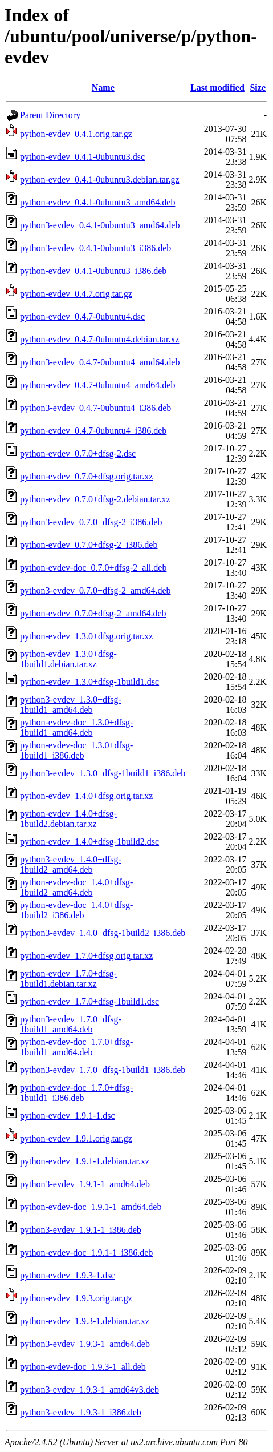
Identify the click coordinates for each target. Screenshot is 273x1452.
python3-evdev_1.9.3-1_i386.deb (80, 1412)
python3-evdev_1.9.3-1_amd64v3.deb (89, 1389)
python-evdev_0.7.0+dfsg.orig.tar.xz (86, 476)
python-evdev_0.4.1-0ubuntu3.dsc (82, 157)
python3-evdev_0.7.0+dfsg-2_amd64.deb (95, 590)
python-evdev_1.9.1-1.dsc (67, 1115)
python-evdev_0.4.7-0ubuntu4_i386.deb (93, 430)
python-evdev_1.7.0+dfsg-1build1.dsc (89, 1001)
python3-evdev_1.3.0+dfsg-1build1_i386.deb (102, 773)
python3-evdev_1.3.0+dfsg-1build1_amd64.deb (70, 705)
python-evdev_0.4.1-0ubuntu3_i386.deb (93, 271)
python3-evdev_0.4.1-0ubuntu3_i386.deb (95, 248)
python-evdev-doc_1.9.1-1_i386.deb (86, 1252)
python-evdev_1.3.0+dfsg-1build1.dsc (89, 682)
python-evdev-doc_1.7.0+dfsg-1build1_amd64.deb (76, 1047)
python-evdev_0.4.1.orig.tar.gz (76, 134)
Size (258, 87)
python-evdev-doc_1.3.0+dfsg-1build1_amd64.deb (76, 727)
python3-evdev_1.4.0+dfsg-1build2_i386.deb (102, 933)
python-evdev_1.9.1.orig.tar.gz (76, 1138)
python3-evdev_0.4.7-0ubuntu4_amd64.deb (100, 362)
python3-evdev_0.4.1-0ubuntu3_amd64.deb (100, 225)
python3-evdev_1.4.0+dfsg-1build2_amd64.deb (70, 864)
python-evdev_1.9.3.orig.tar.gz (76, 1298)
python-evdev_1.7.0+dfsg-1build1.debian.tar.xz (68, 979)
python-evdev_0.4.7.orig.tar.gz (76, 294)
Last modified (217, 87)
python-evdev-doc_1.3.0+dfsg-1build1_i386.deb (76, 750)
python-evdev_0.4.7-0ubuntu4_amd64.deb (97, 385)
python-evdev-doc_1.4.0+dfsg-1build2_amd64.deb (76, 887)
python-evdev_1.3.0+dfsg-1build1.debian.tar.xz (68, 659)
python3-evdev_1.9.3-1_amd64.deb (85, 1344)
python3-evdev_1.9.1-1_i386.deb (80, 1230)
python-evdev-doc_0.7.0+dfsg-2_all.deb (93, 567)
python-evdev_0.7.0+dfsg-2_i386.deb (88, 545)
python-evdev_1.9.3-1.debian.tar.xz (84, 1321)
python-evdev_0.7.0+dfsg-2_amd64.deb (93, 613)
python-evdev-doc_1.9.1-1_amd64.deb (90, 1207)
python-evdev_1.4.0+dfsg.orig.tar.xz (86, 796)
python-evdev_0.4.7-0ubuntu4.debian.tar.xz (100, 339)
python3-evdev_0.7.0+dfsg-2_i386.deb (91, 522)
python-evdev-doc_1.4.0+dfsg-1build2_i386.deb (76, 910)
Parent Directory (50, 115)
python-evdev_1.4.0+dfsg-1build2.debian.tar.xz (68, 819)
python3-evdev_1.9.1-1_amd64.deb (85, 1184)
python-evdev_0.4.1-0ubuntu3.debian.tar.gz (100, 179)
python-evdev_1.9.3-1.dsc (67, 1275)
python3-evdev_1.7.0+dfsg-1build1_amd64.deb (70, 1024)
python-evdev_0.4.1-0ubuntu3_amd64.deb (97, 202)
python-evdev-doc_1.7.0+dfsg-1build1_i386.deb (76, 1093)
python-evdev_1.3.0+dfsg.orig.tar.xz (86, 636)
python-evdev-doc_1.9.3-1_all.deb (83, 1367)
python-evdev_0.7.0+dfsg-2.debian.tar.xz (95, 499)
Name (103, 87)
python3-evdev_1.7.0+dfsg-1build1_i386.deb (102, 1070)
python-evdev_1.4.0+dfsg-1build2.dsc (89, 841)
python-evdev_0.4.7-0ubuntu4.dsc (82, 316)
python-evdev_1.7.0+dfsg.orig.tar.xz (86, 956)
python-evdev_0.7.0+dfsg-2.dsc (78, 453)
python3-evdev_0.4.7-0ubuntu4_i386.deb (95, 408)
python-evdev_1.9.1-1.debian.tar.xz (84, 1161)
